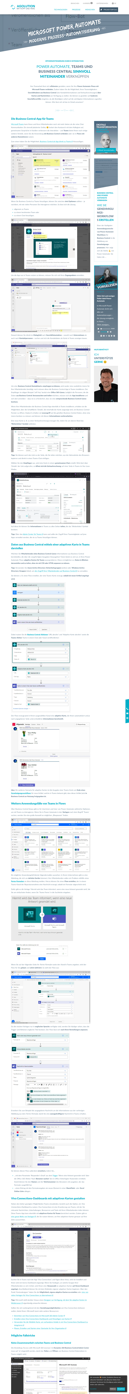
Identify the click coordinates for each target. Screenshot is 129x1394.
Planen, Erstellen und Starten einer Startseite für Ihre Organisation (40, 1330)
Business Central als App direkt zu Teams (56, 144)
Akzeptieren (121, 1389)
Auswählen (93, 1389)
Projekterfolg (108, 10)
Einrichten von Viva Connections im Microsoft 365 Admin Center (39, 1318)
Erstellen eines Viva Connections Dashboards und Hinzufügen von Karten (43, 1321)
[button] (103, 327)
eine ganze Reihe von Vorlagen (23, 1219)
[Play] (98, 330)
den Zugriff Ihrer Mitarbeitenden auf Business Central (56, 573)
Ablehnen (113, 1389)
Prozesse (76, 10)
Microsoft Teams (17, 126)
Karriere (88, 3)
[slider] (105, 331)
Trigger (55, 1178)
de (114, 3)
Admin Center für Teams (33, 536)
